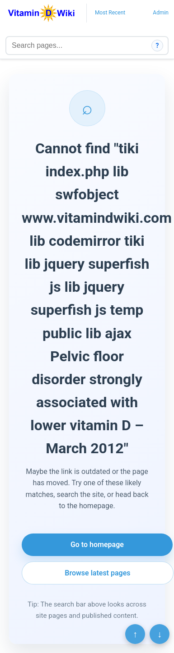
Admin (161, 12)
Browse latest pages (97, 573)
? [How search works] (157, 45)
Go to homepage (97, 544)
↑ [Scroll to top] (135, 634)
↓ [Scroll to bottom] (159, 634)
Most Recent (110, 12)
